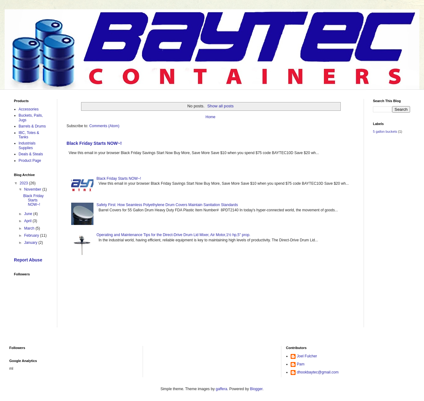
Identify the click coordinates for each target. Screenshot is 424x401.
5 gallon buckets (385, 131)
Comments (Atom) (104, 126)
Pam (301, 364)
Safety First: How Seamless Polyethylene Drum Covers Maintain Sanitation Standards (167, 205)
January (31, 242)
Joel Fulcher (307, 356)
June (28, 214)
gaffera (221, 389)
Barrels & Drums (32, 126)
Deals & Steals (31, 154)
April (28, 221)
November (33, 189)
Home (210, 117)
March (30, 228)
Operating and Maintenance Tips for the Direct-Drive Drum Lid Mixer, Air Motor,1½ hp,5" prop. (173, 235)
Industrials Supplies (27, 145)
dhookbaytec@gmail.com (318, 372)
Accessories (29, 109)
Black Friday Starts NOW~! (94, 143)
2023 (24, 183)
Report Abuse (28, 259)
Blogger (256, 389)
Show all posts (220, 106)
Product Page (30, 160)
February (32, 235)
